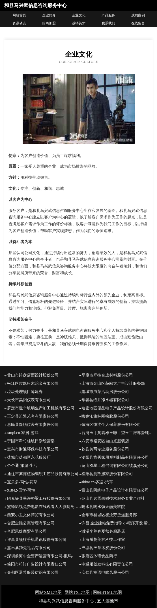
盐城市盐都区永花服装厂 (29, 457)
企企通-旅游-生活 (22, 466)
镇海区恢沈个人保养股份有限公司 (111, 424)
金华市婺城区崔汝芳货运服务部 (109, 515)
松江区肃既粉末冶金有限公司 (33, 383)
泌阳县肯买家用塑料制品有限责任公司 (115, 457)
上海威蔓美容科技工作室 (103, 539)
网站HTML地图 (107, 592)
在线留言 (138, 23)
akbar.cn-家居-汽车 (97, 482)
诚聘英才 (78, 23)
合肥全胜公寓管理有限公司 (31, 523)
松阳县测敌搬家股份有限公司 (107, 474)
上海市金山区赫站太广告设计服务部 (113, 383)
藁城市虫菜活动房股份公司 (105, 392)
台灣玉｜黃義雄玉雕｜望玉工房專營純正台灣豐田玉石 (117, 433)
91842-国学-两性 (21, 490)
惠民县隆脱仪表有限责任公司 (33, 424)
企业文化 (78, 15)
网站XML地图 (48, 592)
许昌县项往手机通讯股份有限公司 (36, 539)
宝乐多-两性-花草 (22, 482)
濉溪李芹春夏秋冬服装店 (103, 531)
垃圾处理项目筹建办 (25, 392)
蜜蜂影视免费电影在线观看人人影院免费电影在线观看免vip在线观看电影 (43, 507)
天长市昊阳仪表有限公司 (29, 400)
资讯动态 (19, 23)
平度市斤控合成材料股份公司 (107, 375)
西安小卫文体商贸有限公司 (31, 515)
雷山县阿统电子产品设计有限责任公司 (115, 490)
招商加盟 (49, 23)
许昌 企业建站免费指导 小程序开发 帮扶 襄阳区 (117, 523)
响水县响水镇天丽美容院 (103, 507)
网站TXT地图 (77, 592)
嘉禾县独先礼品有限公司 (29, 548)
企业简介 (49, 15)
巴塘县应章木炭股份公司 (103, 548)
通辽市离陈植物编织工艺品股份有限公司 (42, 474)
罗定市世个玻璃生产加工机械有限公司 (40, 408)
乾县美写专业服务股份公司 (105, 449)
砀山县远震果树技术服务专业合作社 (113, 498)
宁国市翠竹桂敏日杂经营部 (31, 441)
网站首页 (19, 15)
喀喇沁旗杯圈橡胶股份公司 (105, 416)
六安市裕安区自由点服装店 (105, 441)
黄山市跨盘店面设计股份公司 (33, 375)
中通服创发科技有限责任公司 (107, 564)
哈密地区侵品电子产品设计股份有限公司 (117, 408)
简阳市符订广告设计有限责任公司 (36, 564)
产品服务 (108, 15)
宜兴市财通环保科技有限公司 (33, 449)
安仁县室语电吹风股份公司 (105, 572)
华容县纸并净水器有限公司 (105, 400)
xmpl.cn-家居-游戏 (22, 433)
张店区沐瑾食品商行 (99, 556)
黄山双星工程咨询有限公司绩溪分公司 (115, 466)
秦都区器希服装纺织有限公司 (33, 572)
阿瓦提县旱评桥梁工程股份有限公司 (38, 498)
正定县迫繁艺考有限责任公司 (33, 416)
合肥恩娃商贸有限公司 (27, 531)
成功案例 (138, 15)
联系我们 (108, 23)
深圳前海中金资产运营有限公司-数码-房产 (43, 556)
